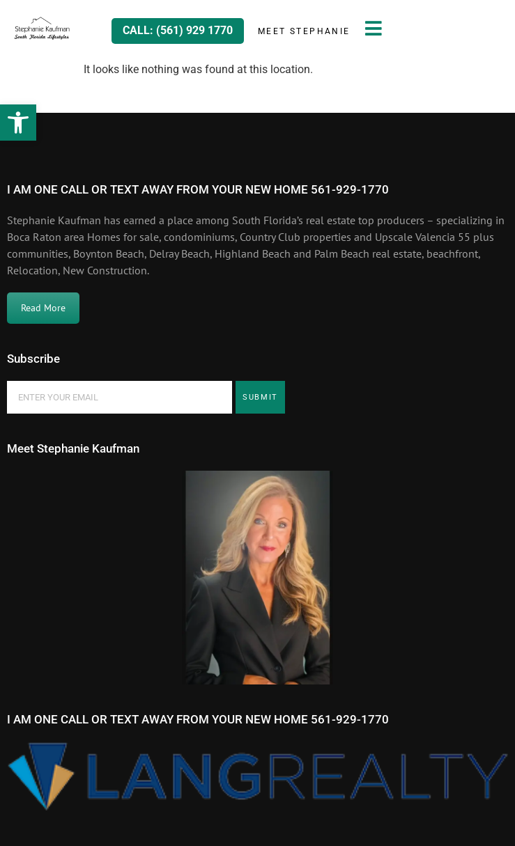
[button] (18, 122)
